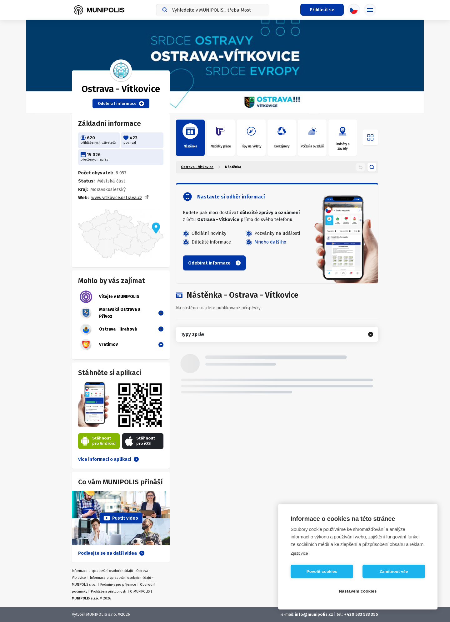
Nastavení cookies (358, 591)
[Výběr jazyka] (354, 10)
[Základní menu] (370, 10)
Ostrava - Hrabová (108, 329)
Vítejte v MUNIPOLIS (109, 296)
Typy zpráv (192, 334)
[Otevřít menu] (370, 137)
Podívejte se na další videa (111, 553)
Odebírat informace (121, 103)
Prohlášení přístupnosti (108, 591)
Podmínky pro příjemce (118, 585)
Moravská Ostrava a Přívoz (110, 313)
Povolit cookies (322, 571)
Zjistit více (299, 553)
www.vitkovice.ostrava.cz (116, 197)
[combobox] (212, 10)
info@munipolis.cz (314, 614)
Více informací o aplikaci (108, 459)
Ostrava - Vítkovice (197, 167)
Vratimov (99, 344)
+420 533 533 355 (361, 614)
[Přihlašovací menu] (322, 10)
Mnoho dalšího (270, 242)
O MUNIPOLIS (140, 591)
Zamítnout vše (394, 571)
